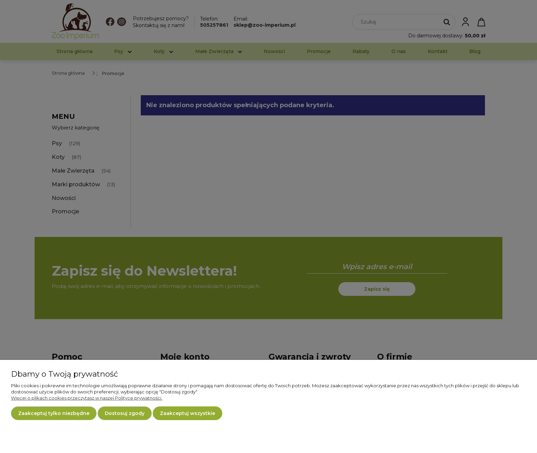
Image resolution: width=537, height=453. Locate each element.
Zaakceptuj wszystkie (187, 413)
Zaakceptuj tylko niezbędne (53, 413)
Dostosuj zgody (125, 413)
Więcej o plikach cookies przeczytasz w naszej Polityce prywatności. (86, 398)
